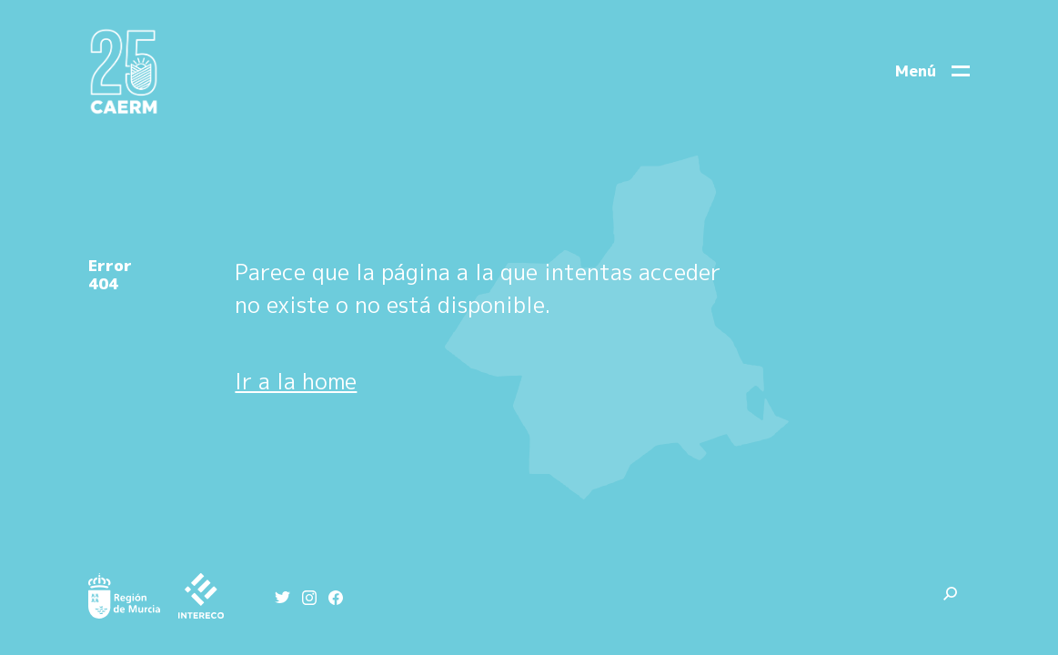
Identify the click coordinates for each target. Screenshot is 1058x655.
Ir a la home (296, 381)
